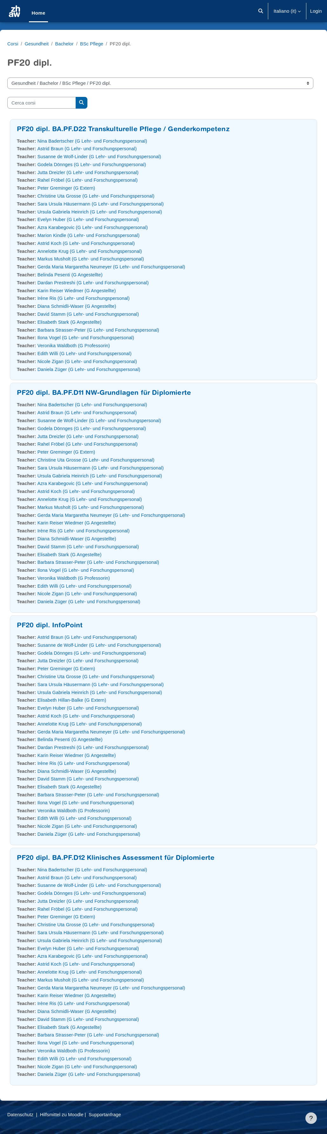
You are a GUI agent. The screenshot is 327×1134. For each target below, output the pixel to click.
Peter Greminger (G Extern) (83, 188)
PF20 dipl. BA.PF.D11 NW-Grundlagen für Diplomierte (119, 393)
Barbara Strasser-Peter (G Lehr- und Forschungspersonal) (116, 330)
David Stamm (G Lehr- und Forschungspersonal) (105, 314)
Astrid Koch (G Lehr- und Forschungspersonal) (103, 243)
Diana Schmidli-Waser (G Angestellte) (93, 306)
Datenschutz (36, 1114)
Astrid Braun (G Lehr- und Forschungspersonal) (104, 148)
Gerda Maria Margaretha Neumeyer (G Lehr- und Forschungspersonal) (129, 266)
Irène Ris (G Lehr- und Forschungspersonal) (100, 298)
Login (316, 11)
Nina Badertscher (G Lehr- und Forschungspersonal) (110, 141)
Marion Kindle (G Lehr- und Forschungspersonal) (106, 235)
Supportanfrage (123, 1114)
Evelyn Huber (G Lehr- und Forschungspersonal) (105, 219)
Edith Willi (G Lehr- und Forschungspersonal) (101, 353)
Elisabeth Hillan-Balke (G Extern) (88, 700)
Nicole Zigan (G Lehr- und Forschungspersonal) (104, 361)
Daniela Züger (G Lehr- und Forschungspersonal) (106, 369)
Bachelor (81, 43)
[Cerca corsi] (57, 102)
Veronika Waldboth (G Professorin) (90, 345)
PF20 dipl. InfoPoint (65, 626)
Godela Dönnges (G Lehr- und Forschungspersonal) (109, 164)
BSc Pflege (109, 43)
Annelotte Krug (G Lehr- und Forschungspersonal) (107, 251)
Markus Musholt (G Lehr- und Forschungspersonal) (108, 258)
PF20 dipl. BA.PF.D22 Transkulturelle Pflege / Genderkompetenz (138, 129)
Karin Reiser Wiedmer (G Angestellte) (93, 290)
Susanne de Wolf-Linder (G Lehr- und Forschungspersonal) (117, 156)
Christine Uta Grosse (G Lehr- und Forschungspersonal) (113, 196)
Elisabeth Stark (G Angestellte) (86, 322)
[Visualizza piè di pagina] (311, 1118)
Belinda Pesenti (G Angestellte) (86, 274)
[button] (261, 11)
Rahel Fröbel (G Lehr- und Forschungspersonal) (105, 180)
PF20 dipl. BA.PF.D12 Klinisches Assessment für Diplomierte (131, 858)
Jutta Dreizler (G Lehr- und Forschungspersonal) (105, 172)
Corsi (28, 43)
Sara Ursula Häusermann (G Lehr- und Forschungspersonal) (118, 203)
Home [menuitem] (38, 13)
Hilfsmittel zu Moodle (78, 1114)
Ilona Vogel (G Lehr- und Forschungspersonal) (103, 337)
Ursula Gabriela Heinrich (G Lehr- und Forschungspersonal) (117, 211)
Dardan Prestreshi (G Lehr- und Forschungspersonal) (110, 282)
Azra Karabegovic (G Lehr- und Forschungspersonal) (110, 227)
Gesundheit (52, 43)
